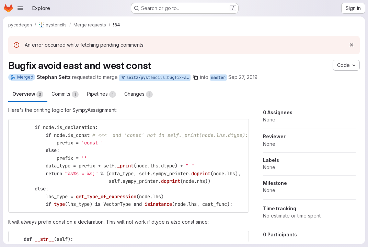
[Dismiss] (351, 45)
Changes (138, 94)
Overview (27, 94)
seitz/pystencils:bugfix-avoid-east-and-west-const (155, 78)
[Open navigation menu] (20, 8)
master (218, 77)
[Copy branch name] (195, 77)
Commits (65, 94)
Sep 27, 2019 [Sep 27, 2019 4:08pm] (242, 77)
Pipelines (101, 94)
